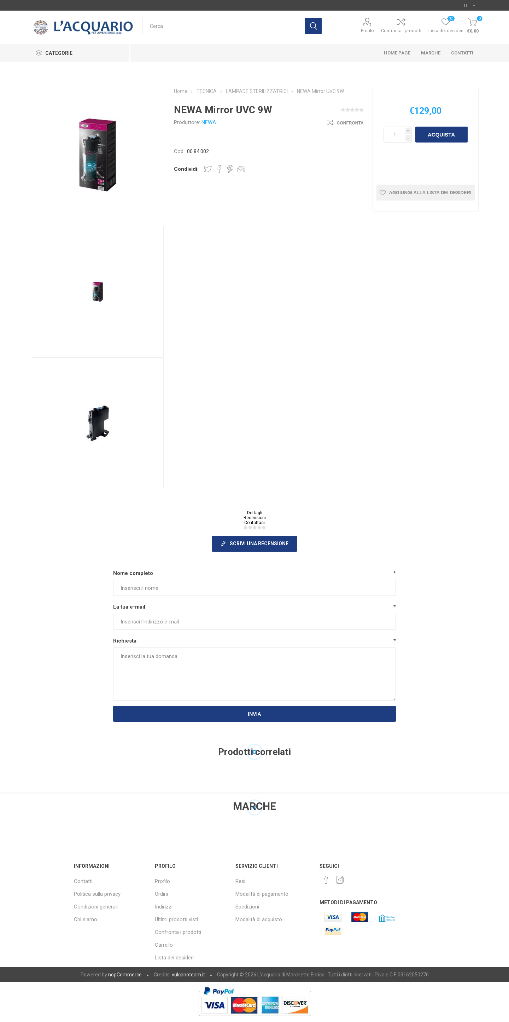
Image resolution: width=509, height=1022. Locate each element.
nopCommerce (125, 974)
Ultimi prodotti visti (176, 919)
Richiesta (124, 641)
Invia (254, 714)
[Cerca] (223, 26)
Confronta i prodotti (401, 30)
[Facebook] (326, 879)
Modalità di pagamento (261, 894)
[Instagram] (339, 879)
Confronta (350, 123)
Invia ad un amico (241, 169)
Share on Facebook (219, 169)
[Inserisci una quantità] (394, 135)
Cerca (313, 26)
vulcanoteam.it (188, 974)
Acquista (441, 135)
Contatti (83, 881)
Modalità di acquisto (258, 919)
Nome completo (133, 573)
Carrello (164, 945)
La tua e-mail (129, 607)
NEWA (208, 122)
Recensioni (255, 517)
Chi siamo (85, 919)
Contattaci (254, 522)
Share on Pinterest (230, 169)
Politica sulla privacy (97, 894)
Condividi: (186, 169)
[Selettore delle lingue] (469, 5)
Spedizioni (247, 907)
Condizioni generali (96, 907)
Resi (240, 881)
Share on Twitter (208, 169)
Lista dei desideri (174, 957)
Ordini (161, 894)
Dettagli (254, 512)
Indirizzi (163, 907)
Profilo (367, 30)
